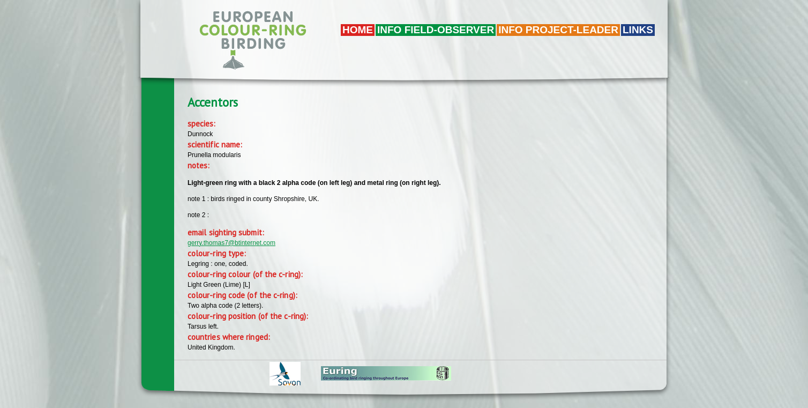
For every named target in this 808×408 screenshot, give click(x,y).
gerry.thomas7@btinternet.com (231, 243)
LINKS (638, 29)
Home (357, 29)
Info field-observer (435, 29)
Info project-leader (558, 29)
